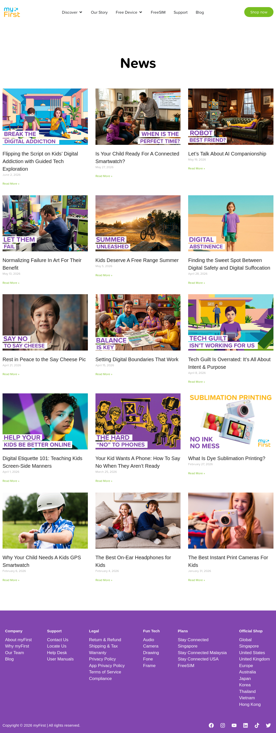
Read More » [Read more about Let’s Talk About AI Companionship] (196, 168)
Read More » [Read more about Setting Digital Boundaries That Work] (103, 374)
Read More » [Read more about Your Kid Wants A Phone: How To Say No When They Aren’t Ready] (103, 481)
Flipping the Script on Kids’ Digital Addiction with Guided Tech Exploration (40, 161)
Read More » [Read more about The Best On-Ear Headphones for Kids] (103, 580)
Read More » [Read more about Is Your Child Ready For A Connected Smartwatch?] (103, 176)
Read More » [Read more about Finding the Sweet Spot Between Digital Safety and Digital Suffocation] (196, 283)
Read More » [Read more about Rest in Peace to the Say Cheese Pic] (11, 374)
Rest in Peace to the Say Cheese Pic (44, 359)
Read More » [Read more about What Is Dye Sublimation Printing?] (196, 473)
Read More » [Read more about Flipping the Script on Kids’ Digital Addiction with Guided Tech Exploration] (11, 183)
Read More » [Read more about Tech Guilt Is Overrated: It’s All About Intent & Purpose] (196, 381)
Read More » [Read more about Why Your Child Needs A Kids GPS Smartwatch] (11, 580)
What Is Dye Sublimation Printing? (226, 458)
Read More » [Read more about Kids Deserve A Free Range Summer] (103, 275)
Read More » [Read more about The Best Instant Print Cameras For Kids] (196, 580)
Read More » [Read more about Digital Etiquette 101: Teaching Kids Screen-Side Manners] (11, 481)
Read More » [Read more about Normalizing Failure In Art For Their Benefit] (11, 283)
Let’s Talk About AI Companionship (227, 153)
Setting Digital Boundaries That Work (136, 359)
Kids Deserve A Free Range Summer (137, 260)
